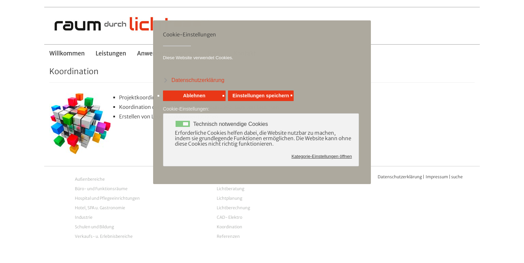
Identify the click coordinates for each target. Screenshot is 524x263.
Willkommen (67, 53)
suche (457, 176)
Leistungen (111, 53)
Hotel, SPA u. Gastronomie (100, 207)
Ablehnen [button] (194, 95)
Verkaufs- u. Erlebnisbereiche (104, 236)
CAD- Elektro (229, 217)
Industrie (84, 217)
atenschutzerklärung (402, 176)
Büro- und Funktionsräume (101, 188)
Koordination (229, 226)
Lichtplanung (229, 198)
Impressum (437, 176)
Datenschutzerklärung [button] (198, 80)
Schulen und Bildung (94, 226)
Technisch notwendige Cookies (230, 124)
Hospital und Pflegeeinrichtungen (107, 198)
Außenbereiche (90, 179)
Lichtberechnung (233, 207)
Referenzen (228, 236)
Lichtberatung (230, 188)
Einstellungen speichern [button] (260, 95)
